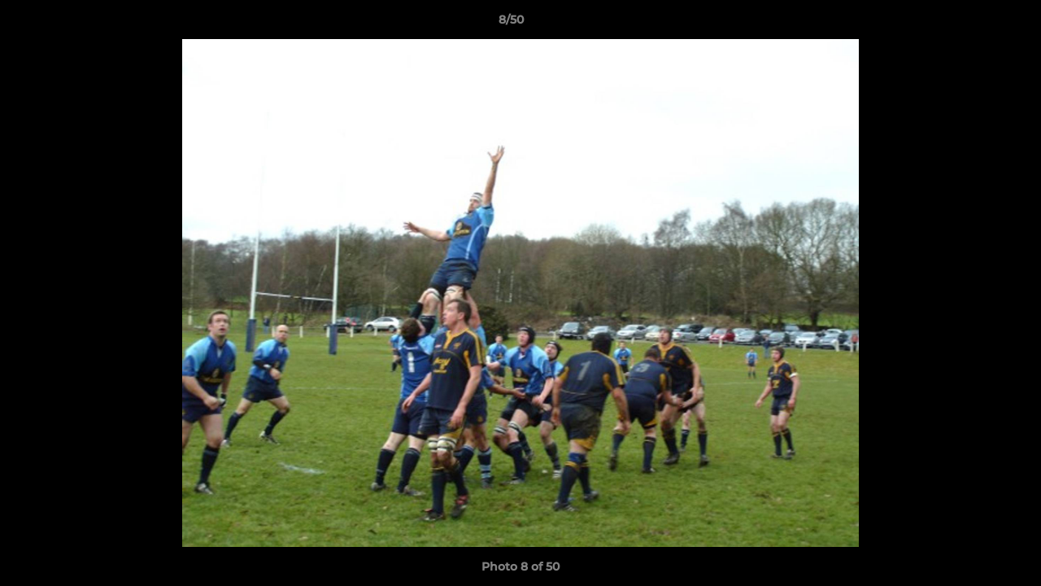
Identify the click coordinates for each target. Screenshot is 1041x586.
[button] (972, 23)
